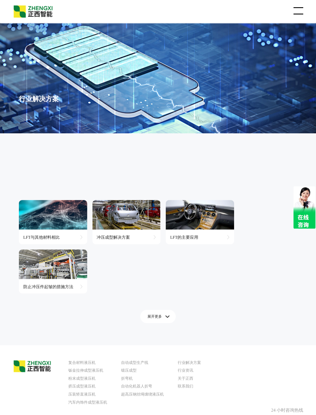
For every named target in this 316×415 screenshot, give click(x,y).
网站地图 (167, 386)
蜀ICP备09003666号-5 (94, 386)
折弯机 (127, 326)
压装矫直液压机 (82, 342)
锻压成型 (129, 318)
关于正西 (185, 326)
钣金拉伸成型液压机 (85, 318)
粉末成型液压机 (82, 326)
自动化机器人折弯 (136, 334)
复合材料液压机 (82, 311)
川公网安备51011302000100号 (135, 386)
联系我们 (185, 334)
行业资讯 (185, 318)
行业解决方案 (189, 311)
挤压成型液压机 (82, 334)
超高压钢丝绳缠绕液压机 (142, 342)
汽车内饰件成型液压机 (87, 350)
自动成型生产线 (134, 311)
